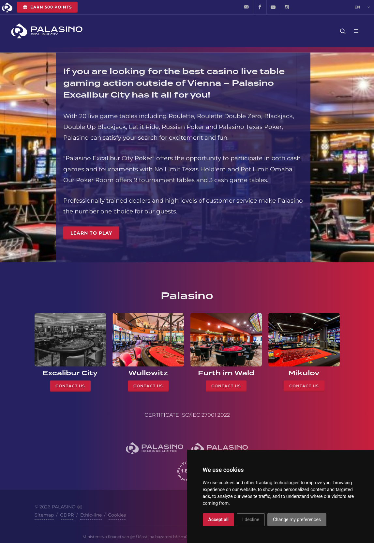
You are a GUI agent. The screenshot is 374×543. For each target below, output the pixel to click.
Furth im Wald (226, 373)
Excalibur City (70, 373)
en (362, 7)
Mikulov (304, 373)
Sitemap (44, 515)
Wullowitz (148, 373)
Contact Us (70, 385)
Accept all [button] (218, 519)
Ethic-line (91, 515)
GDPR (67, 515)
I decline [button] (250, 519)
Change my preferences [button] (297, 519)
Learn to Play (91, 233)
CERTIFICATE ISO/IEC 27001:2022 (187, 415)
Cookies (117, 515)
